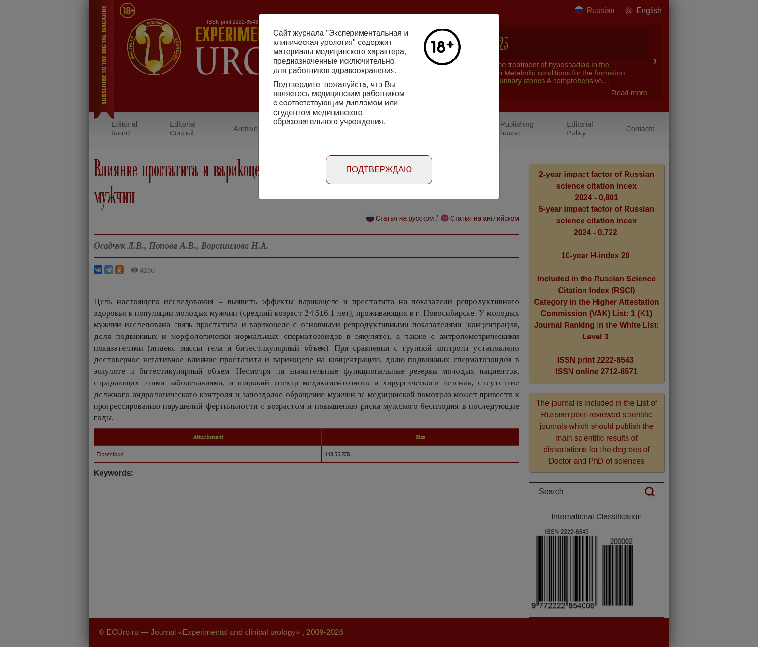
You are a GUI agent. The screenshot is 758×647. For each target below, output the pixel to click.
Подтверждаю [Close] (379, 169)
